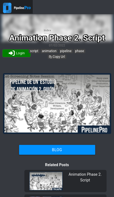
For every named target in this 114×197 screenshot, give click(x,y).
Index (47, 30)
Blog (57, 150)
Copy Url (57, 57)
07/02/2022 (57, 45)
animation (49, 51)
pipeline (66, 51)
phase (79, 51)
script (34, 51)
